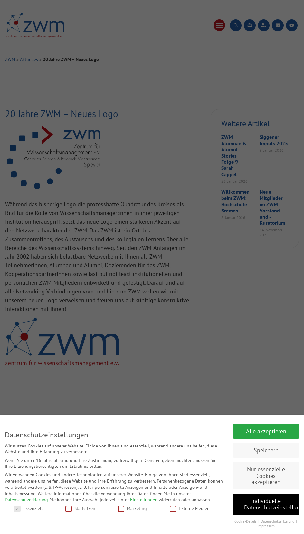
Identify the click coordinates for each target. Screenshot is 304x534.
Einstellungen (143, 500)
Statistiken (80, 508)
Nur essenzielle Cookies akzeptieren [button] (266, 476)
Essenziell (28, 508)
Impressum (266, 526)
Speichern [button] (266, 450)
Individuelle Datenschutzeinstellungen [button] (271, 504)
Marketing (132, 508)
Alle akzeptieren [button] (266, 431)
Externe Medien (190, 508)
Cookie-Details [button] (246, 521)
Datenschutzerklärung (26, 500)
